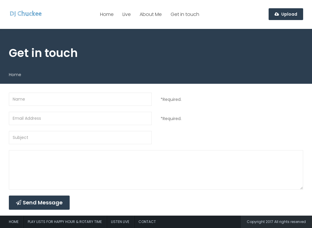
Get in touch (185, 14)
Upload (286, 14)
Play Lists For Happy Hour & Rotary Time (65, 221)
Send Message (39, 202)
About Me (151, 14)
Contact (147, 221)
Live (126, 14)
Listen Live (120, 221)
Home (107, 14)
